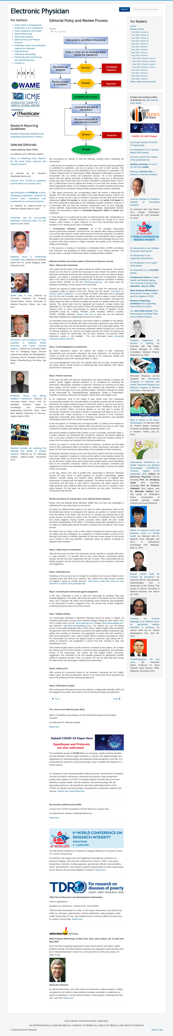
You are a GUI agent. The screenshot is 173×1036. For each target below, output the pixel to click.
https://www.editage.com (112, 623)
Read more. (54, 727)
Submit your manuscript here (71, 791)
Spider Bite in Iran (21, 295)
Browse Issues (137, 29)
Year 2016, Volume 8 (139, 50)
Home (133, 26)
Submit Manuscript (23, 34)
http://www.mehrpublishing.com (77, 626)
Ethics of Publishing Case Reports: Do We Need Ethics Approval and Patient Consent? (28, 161)
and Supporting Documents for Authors (143, 303)
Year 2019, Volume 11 (140, 38)
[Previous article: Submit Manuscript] (55, 699)
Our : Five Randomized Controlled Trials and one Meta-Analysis (144, 314)
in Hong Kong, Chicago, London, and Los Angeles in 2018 (144, 293)
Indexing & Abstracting (25, 54)
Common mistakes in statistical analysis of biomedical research (144, 202)
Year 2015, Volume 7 (139, 52)
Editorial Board (21, 51)
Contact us (20, 63)
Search (124, 9)
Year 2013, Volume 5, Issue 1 (144, 58)
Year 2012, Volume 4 (139, 70)
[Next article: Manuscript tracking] (117, 699)
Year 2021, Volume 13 (140, 32)
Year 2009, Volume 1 (139, 79)
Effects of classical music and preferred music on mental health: (144, 533)
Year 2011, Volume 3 (139, 73)
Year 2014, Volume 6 (139, 47)
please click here (86, 314)
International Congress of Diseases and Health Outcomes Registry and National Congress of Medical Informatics (144, 385)
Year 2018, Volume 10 (140, 41)
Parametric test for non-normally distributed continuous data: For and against (28, 220)
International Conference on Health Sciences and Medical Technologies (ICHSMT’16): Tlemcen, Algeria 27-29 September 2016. (144, 468)
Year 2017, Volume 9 (139, 44)
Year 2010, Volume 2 (139, 76)
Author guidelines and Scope (28, 31)
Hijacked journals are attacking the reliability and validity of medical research (28, 451)
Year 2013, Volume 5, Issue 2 (144, 61)
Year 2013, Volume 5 (139, 55)
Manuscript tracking (24, 36)
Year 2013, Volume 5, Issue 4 (144, 67)
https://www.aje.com (84, 623)
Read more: (100, 870)
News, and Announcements (143, 81)
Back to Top (157, 1030)
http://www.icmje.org (93, 282)
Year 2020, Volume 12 (140, 35)
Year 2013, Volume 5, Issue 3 (144, 64)
